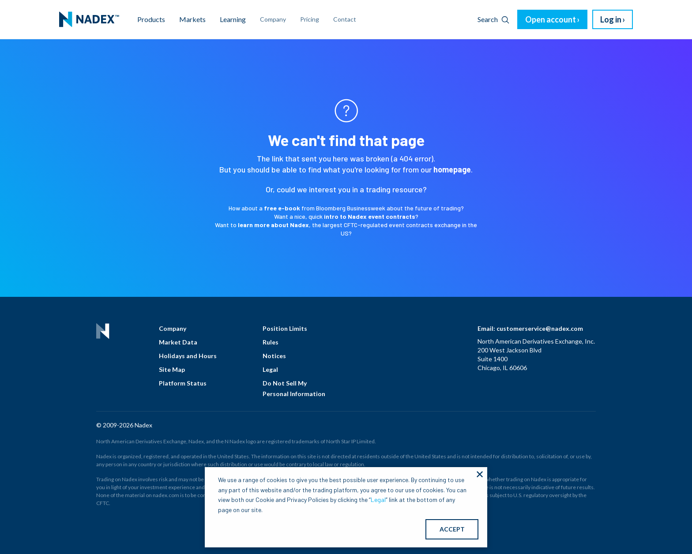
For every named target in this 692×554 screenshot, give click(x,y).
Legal (270, 369)
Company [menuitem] (273, 19)
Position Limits (285, 328)
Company (172, 328)
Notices (274, 355)
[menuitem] (89, 19)
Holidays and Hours (188, 355)
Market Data (178, 342)
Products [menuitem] (151, 19)
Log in (610, 19)
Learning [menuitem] (233, 19)
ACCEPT (452, 529)
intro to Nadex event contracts (369, 216)
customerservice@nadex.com (539, 328)
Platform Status (183, 383)
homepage (452, 169)
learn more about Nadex (273, 224)
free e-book (282, 208)
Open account (550, 19)
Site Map (172, 369)
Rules (270, 342)
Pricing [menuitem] (309, 19)
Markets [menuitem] (192, 19)
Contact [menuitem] (344, 19)
